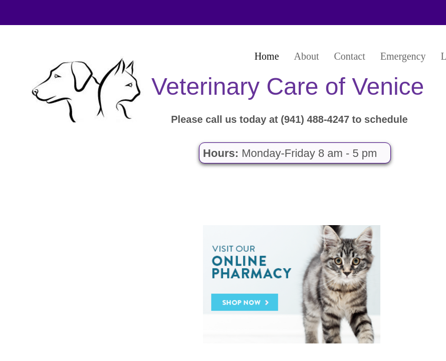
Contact (349, 56)
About (306, 56)
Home (267, 56)
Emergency (403, 56)
